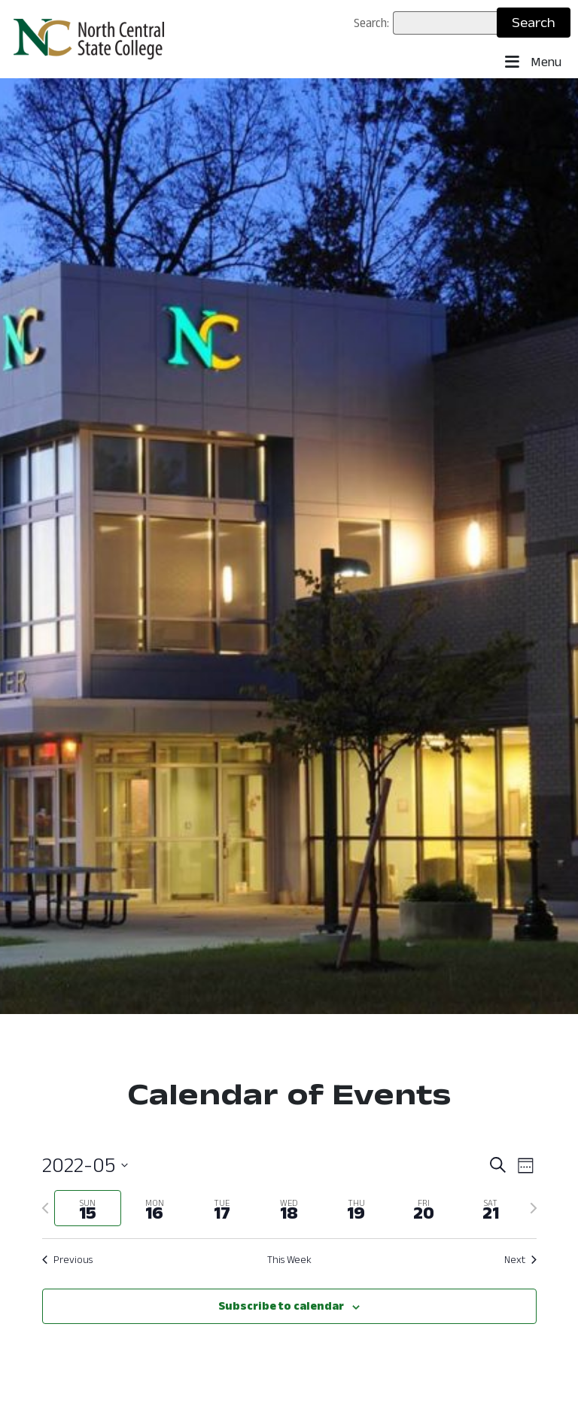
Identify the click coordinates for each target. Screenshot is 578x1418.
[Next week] (534, 1208)
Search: (371, 22)
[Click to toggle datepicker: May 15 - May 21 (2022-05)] (85, 1165)
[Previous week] (45, 1208)
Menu (533, 62)
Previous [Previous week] (67, 1259)
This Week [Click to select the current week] (289, 1259)
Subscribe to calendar (281, 1305)
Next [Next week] (520, 1259)
